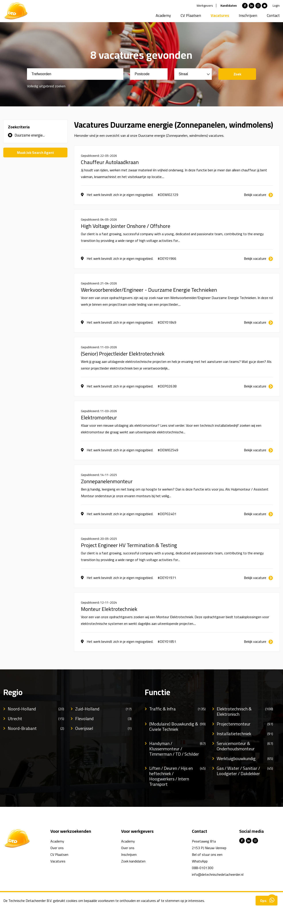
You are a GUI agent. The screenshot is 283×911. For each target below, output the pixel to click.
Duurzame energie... (30, 135)
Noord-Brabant (36, 728)
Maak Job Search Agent (35, 152)
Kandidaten (228, 5)
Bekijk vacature (255, 194)
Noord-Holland (36, 709)
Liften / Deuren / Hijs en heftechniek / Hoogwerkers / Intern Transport (177, 776)
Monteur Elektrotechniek (109, 609)
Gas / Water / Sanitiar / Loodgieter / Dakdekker (245, 771)
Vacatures (220, 15)
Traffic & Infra (177, 709)
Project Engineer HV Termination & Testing (129, 545)
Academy (163, 15)
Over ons (57, 848)
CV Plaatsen (191, 15)
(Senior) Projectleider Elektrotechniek (122, 353)
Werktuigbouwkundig (245, 758)
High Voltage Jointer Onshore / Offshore (125, 226)
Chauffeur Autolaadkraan (110, 162)
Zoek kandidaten (133, 861)
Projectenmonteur (245, 724)
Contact (273, 15)
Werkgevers (205, 5)
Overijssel (103, 728)
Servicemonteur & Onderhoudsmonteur (245, 746)
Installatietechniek (245, 733)
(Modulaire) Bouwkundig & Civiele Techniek (177, 726)
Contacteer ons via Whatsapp (271, 899)
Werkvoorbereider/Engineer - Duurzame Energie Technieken (149, 290)
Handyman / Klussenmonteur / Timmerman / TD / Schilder (177, 749)
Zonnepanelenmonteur (107, 481)
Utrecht (36, 718)
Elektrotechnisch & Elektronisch (245, 711)
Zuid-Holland (103, 709)
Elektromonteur (99, 417)
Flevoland (103, 718)
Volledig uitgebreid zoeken (46, 86)
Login (276, 5)
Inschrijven (248, 15)
